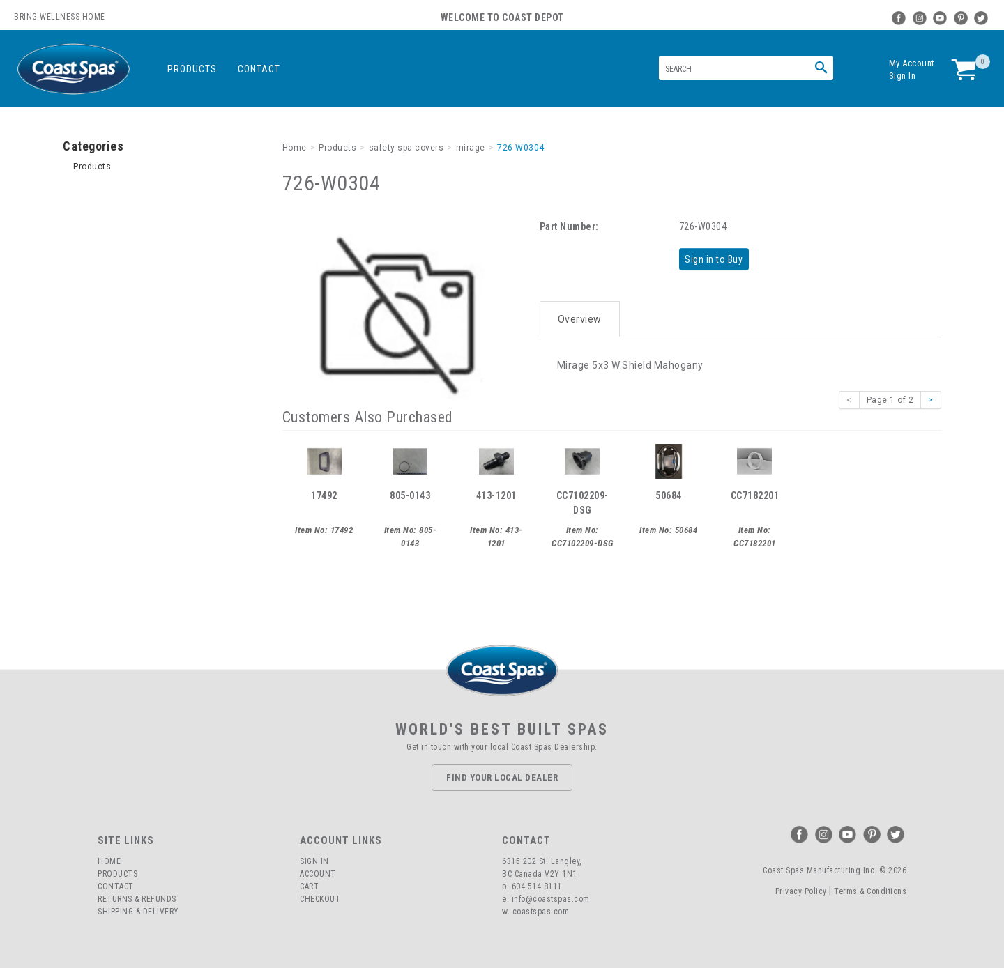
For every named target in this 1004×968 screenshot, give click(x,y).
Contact (259, 69)
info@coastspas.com (551, 899)
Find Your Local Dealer (502, 777)
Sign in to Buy (716, 258)
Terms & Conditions (870, 891)
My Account (912, 63)
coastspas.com (541, 911)
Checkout (320, 899)
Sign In (902, 75)
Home (109, 861)
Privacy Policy (801, 891)
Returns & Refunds (137, 899)
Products (192, 69)
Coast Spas (73, 69)
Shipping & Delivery (138, 911)
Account (318, 874)
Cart (309, 886)
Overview (580, 315)
